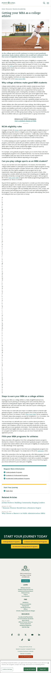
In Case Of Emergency (26, 656)
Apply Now (9, 491)
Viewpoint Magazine (25, 625)
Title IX (25, 594)
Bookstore (25, 602)
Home (3, 9)
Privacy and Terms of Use (25, 647)
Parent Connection (25, 623)
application (41, 451)
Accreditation (25, 596)
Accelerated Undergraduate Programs (18, 478)
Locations (25, 581)
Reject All (43, 669)
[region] (25, 666)
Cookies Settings (7, 669)
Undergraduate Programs (14, 472)
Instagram (18, 634)
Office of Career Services (25, 622)
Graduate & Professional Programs (17, 475)
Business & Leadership (19, 9)
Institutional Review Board (25, 591)
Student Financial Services (25, 589)
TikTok (22, 639)
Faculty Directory (25, 607)
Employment (25, 606)
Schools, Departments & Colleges (25, 611)
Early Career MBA (20, 79)
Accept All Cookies (30, 669)
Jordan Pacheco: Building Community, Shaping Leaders (23, 503)
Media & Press (25, 593)
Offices (26, 609)
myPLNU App (25, 627)
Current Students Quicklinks (25, 618)
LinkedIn (39, 634)
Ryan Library (25, 620)
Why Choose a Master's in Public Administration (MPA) (23, 513)
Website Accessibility (25, 653)
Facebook (11, 634)
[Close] (48, 663)
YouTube (32, 634)
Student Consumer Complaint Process (25, 649)
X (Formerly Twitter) (25, 634)
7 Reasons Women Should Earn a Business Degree (21, 508)
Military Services (25, 588)
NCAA (11, 66)
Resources (9, 9)
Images (28, 639)
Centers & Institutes (25, 604)
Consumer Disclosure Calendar (25, 651)
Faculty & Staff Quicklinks (25, 617)
